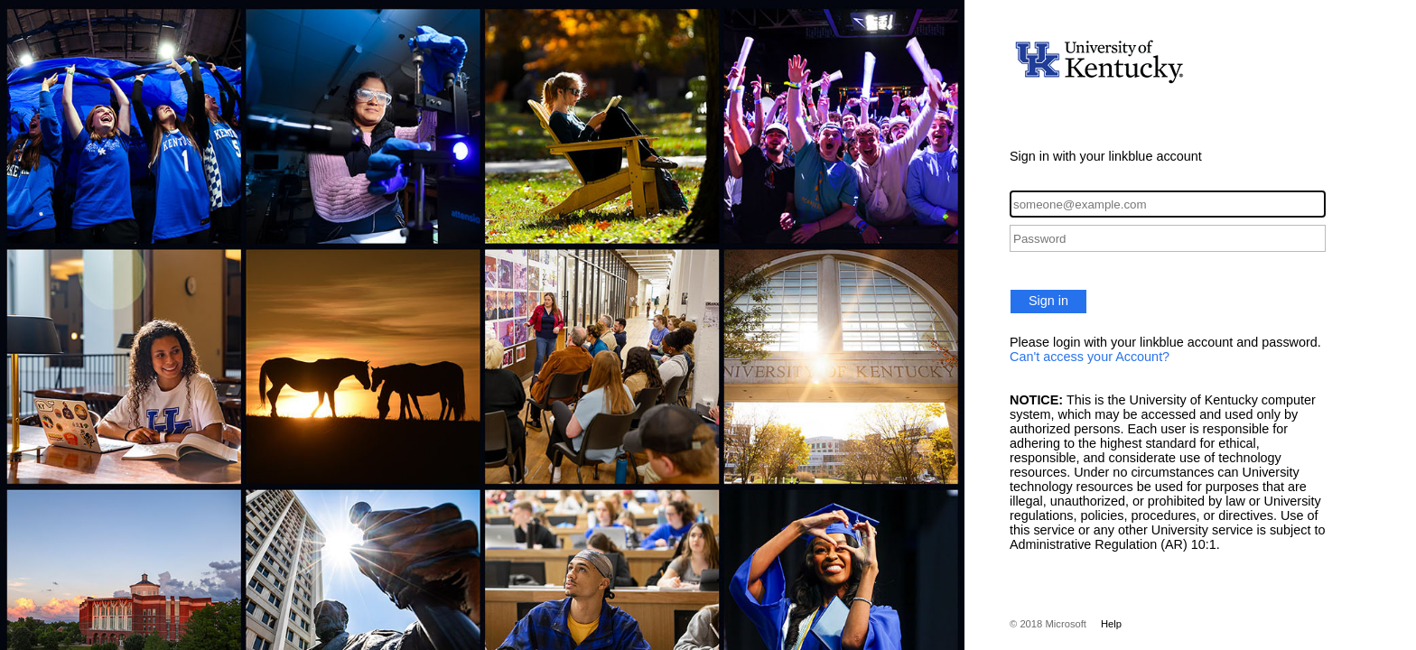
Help (1111, 623)
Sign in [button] (1048, 300)
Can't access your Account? (1089, 356)
